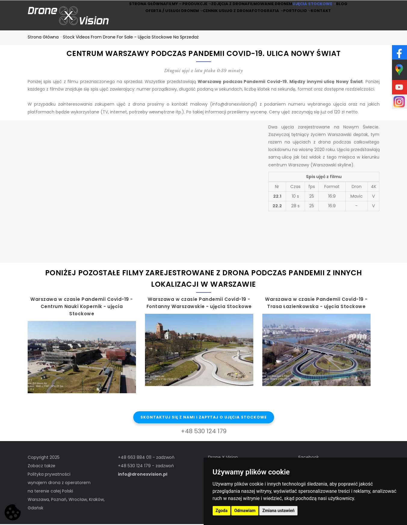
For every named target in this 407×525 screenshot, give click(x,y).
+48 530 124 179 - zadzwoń (146, 467)
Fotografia (264, 23)
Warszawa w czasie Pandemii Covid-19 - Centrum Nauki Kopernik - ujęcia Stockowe (81, 307)
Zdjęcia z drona (224, 8)
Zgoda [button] (222, 510)
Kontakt (332, 23)
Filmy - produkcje (178, 8)
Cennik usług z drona (218, 23)
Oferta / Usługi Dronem (161, 23)
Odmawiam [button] (245, 510)
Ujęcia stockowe (320, 8)
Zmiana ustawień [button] (278, 510)
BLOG (355, 8)
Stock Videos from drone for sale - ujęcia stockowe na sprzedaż (131, 38)
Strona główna (131, 8)
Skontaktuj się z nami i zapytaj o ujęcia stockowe (203, 418)
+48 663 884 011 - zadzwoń (146, 458)
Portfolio (300, 23)
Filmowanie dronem (270, 8)
